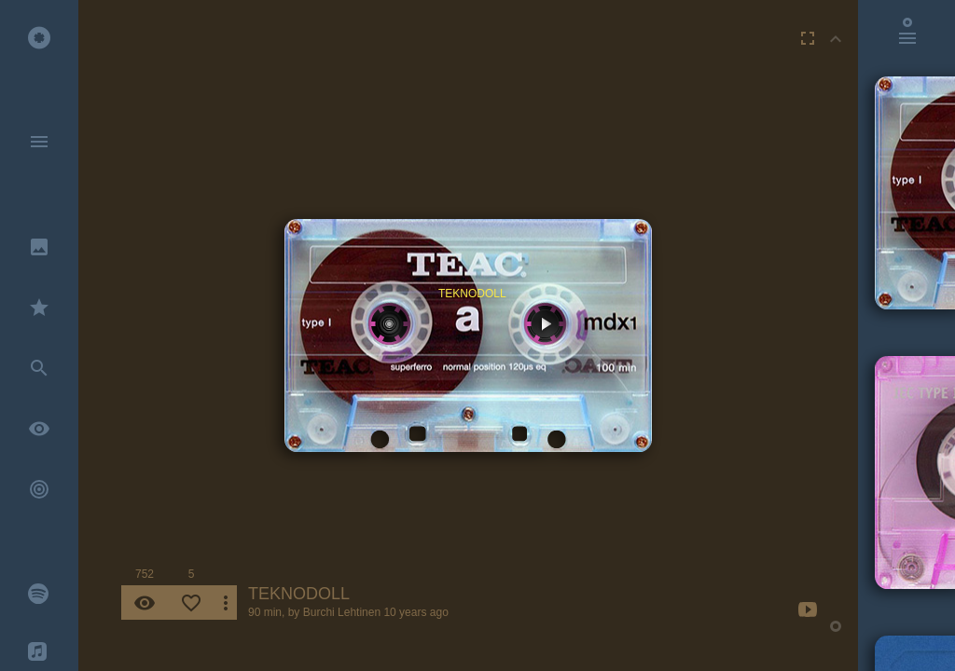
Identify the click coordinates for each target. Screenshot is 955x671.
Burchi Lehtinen (342, 612)
